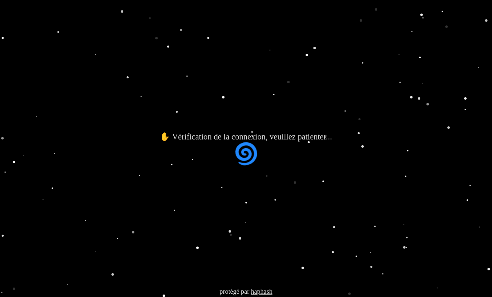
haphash (261, 291)
